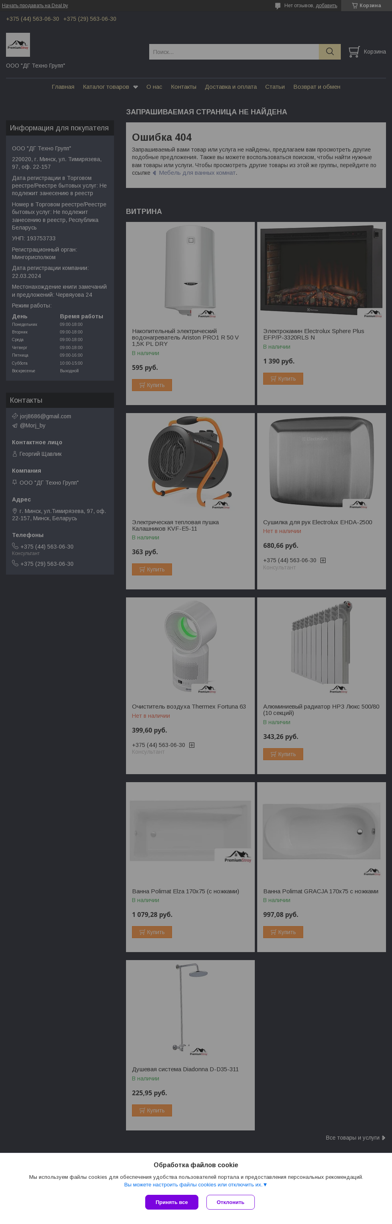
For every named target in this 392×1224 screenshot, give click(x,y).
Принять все (172, 1202)
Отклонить (230, 1202)
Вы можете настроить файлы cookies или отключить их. (193, 1185)
